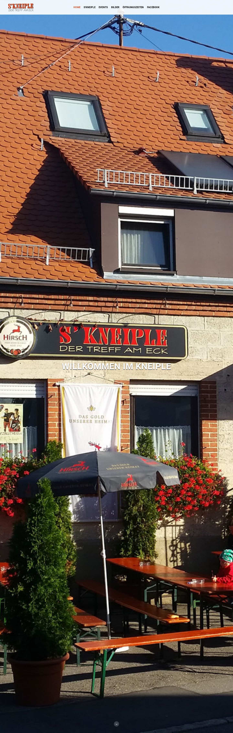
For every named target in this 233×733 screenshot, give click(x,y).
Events (103, 7)
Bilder (115, 7)
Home (76, 7)
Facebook (153, 7)
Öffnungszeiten (133, 7)
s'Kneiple (89, 7)
